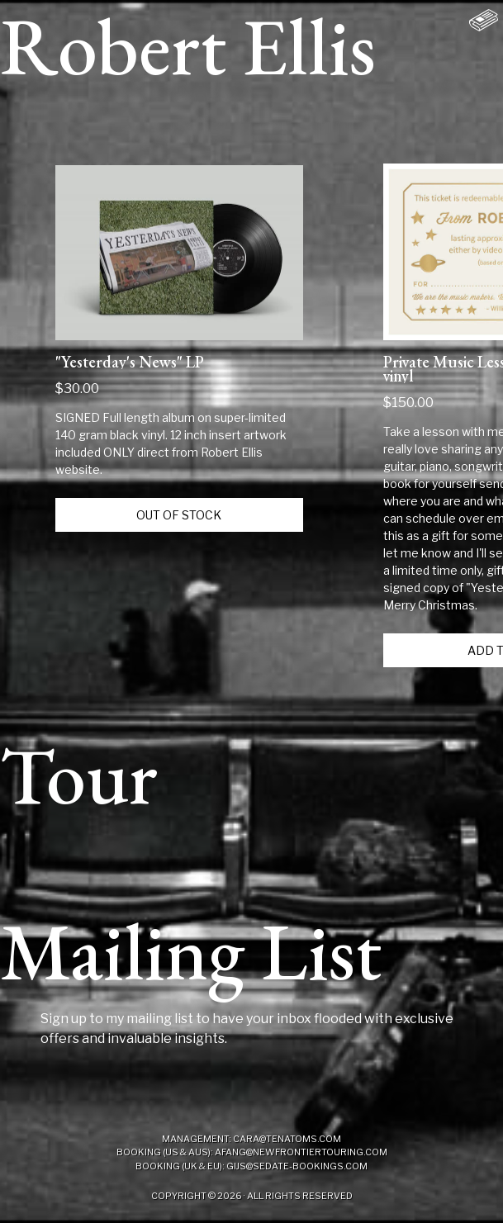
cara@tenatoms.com (287, 1139)
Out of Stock (178, 515)
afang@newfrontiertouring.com (301, 1152)
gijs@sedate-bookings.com (297, 1166)
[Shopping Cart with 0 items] (483, 20)
